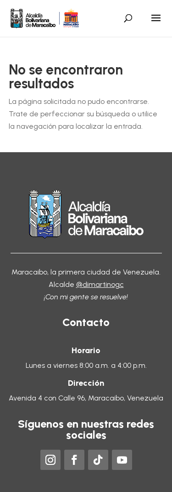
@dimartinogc (100, 284)
